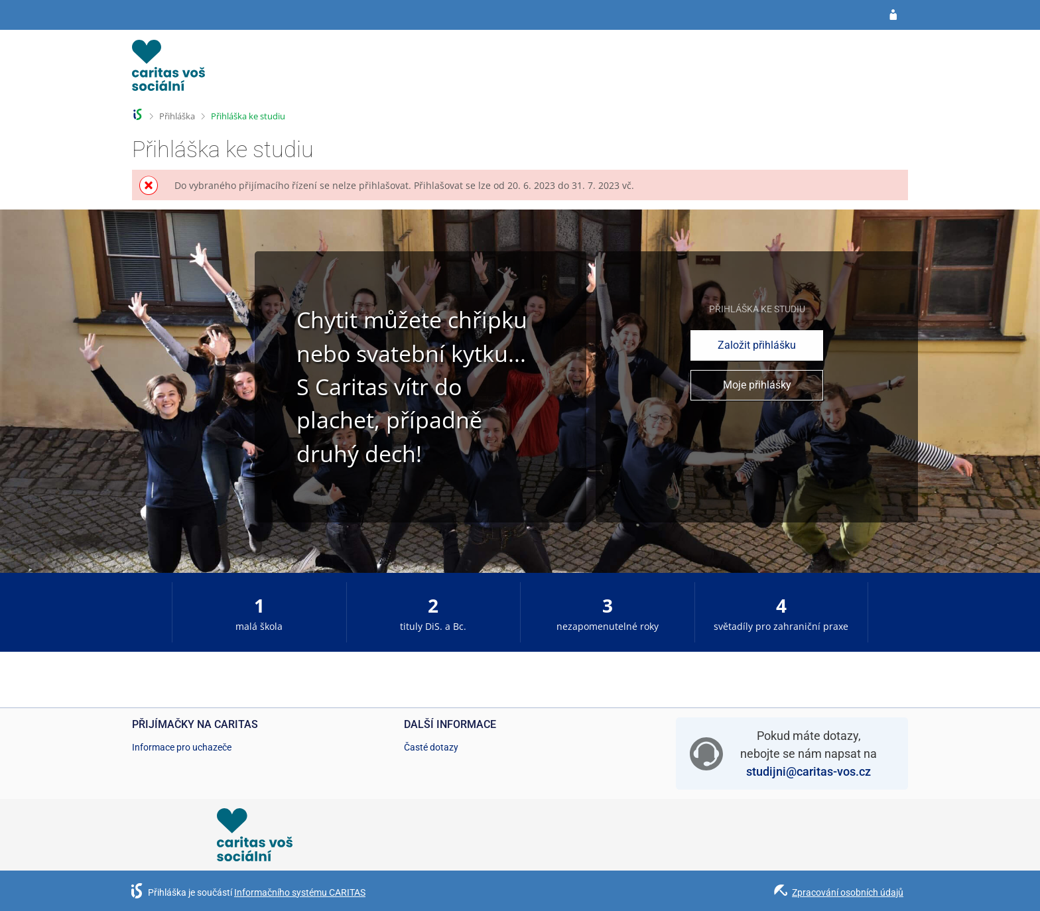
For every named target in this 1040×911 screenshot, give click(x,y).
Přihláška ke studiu (248, 116)
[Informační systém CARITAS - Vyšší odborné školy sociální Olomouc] (168, 69)
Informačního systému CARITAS (299, 892)
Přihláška (177, 116)
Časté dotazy (431, 747)
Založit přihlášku (757, 345)
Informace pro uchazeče (181, 747)
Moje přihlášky (757, 385)
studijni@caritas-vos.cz (808, 771)
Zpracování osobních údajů (847, 892)
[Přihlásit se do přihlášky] (893, 15)
